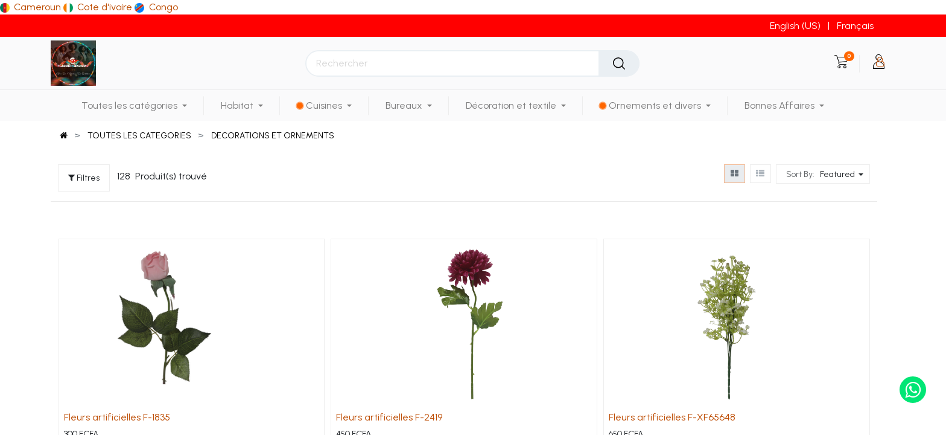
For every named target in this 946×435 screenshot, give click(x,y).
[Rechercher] (619, 63)
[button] (843, 174)
